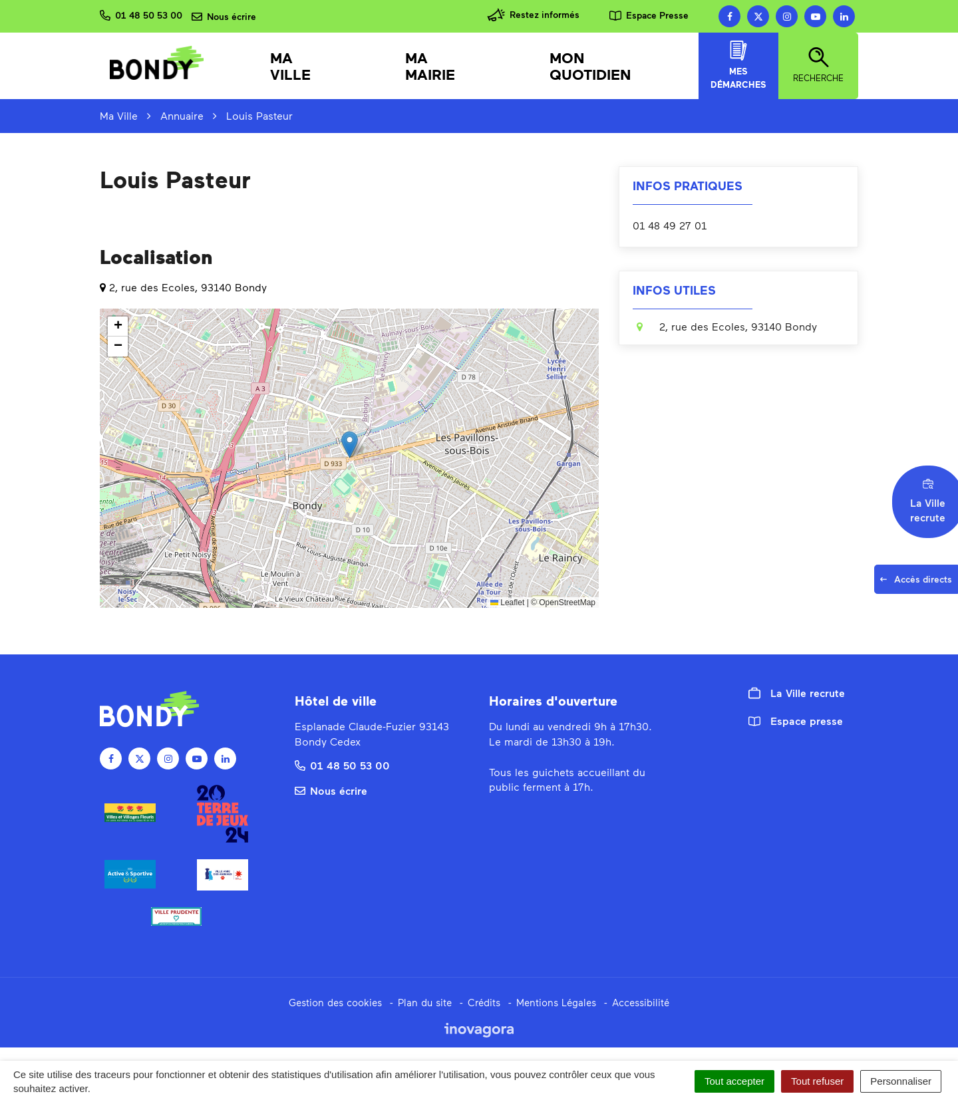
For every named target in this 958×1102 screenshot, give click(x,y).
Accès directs (918, 583)
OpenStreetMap (567, 602)
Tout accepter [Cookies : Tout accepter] (734, 1081)
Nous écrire (331, 790)
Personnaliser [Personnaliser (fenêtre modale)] (900, 1081)
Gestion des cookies (335, 1002)
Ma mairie (430, 66)
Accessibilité (640, 1002)
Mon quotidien (590, 66)
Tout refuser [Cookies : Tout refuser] (817, 1081)
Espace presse (795, 720)
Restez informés (533, 15)
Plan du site (425, 1002)
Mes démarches (738, 65)
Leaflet (507, 602)
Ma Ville (290, 66)
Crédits (484, 1002)
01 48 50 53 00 (342, 765)
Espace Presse (649, 15)
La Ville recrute (796, 693)
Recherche (818, 65)
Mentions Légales (556, 1002)
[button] (349, 444)
